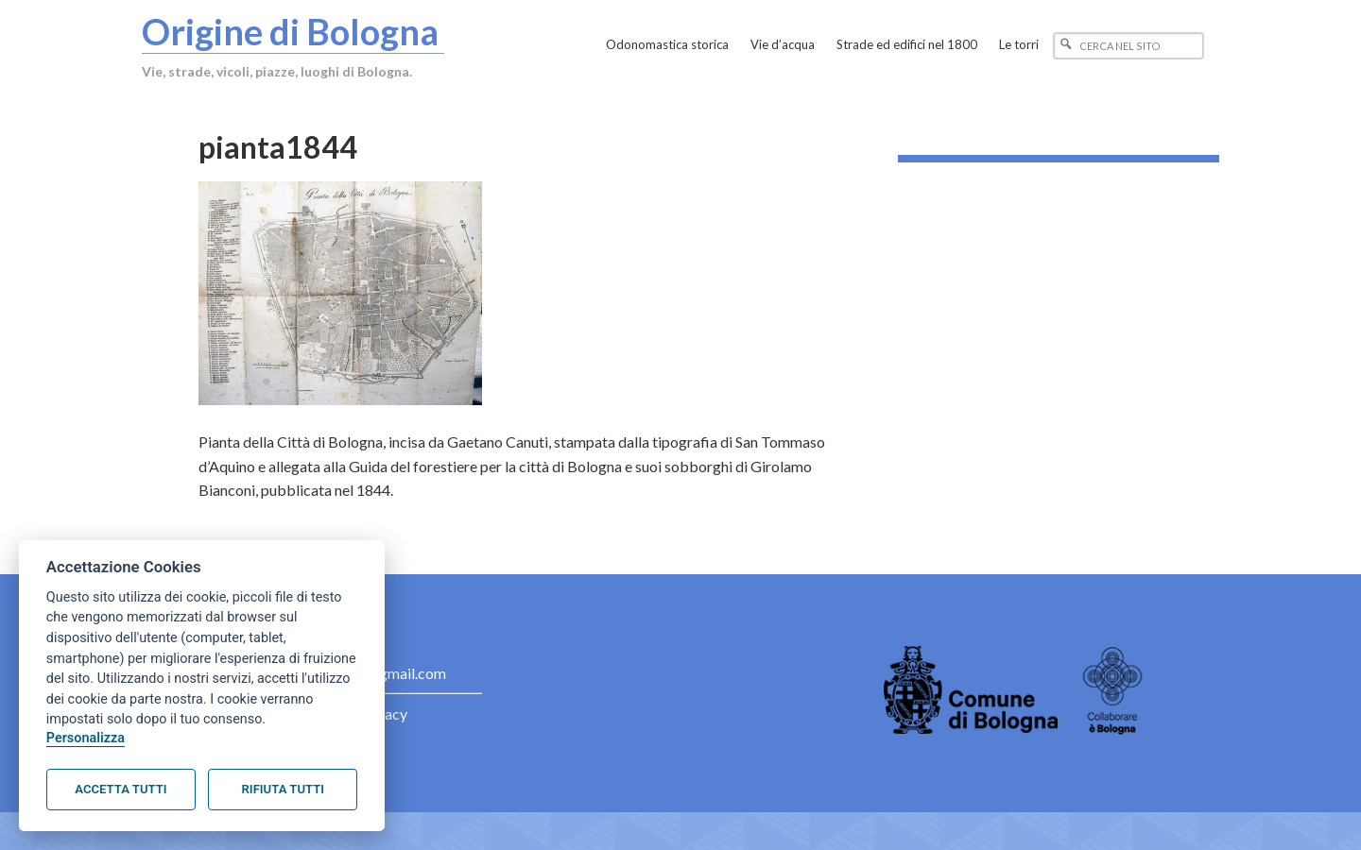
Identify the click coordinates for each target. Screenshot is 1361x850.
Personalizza (85, 738)
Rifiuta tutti (283, 789)
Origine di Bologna (290, 31)
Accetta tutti (120, 789)
